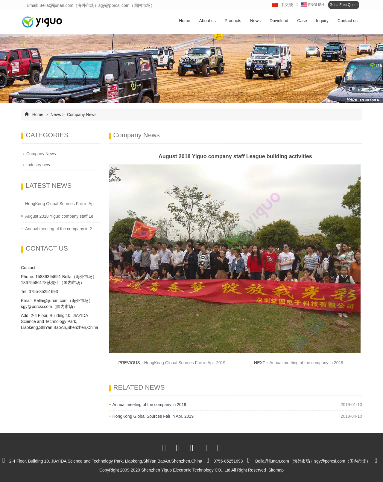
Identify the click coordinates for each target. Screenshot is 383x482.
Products (233, 20)
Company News (81, 114)
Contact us (348, 20)
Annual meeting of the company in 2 (58, 228)
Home (184, 20)
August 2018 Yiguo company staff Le (59, 216)
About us (207, 20)
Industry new (38, 164)
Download (279, 20)
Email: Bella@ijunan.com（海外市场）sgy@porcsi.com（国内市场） (89, 5)
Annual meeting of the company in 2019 (306, 362)
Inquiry (322, 20)
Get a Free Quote (344, 5)
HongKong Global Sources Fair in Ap (59, 203)
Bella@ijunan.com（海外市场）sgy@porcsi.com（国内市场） (312, 461)
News (255, 20)
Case (302, 20)
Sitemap (276, 470)
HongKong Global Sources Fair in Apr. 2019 (185, 362)
